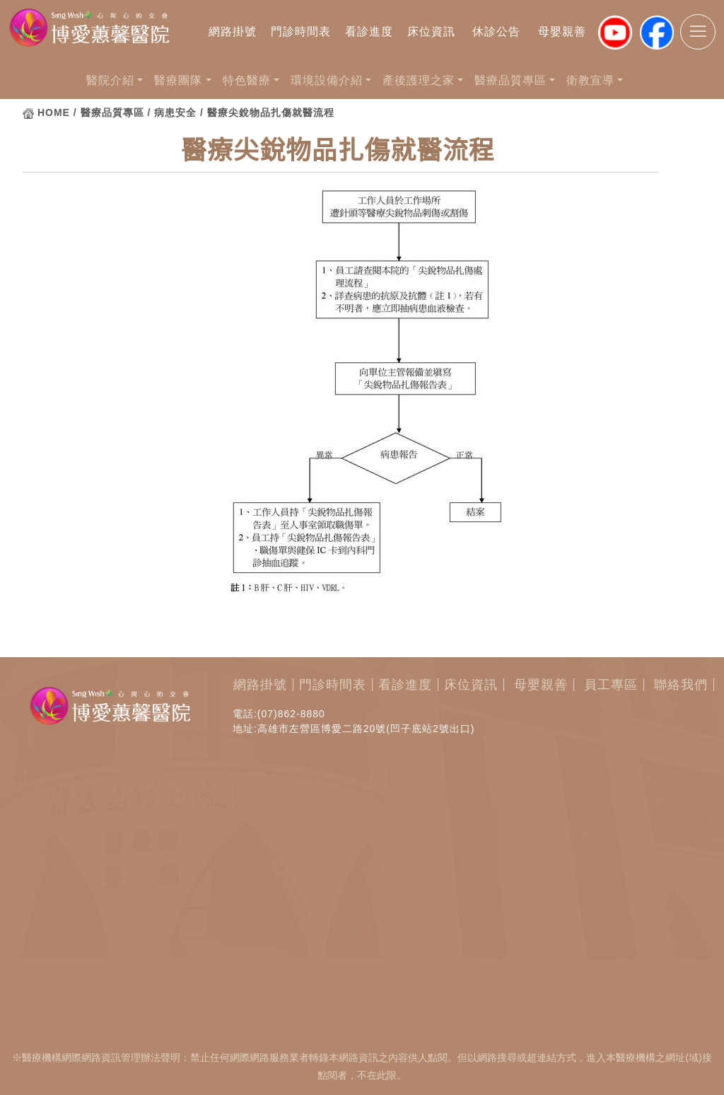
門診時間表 (301, 31)
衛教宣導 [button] (590, 80)
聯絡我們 (681, 684)
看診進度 (369, 31)
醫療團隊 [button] (178, 80)
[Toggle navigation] (698, 32)
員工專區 (611, 684)
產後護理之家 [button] (419, 80)
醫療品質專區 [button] (510, 80)
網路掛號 (233, 31)
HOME (53, 112)
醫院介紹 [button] (110, 80)
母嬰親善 (562, 31)
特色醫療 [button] (247, 80)
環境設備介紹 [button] (327, 80)
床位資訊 (431, 31)
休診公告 (496, 31)
